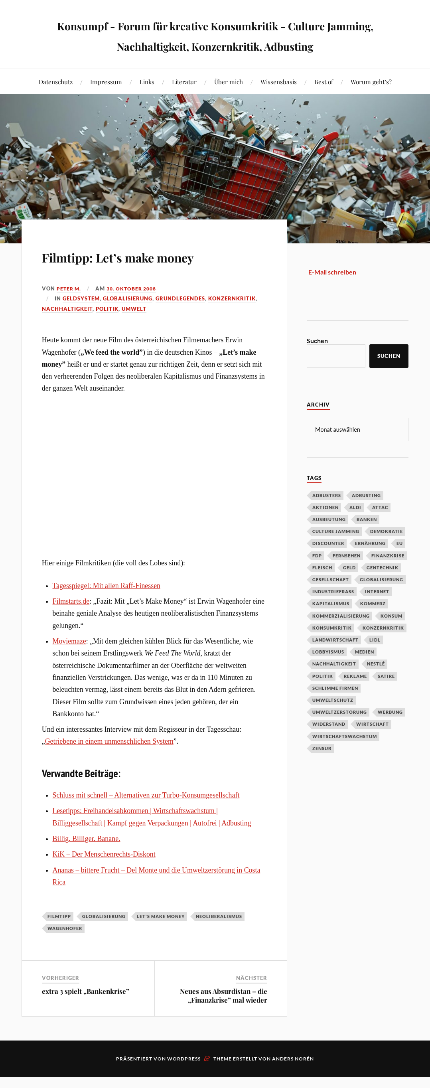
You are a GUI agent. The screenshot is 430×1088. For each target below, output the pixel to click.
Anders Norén (293, 1079)
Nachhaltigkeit (67, 329)
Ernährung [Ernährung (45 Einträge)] (370, 563)
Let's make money (161, 936)
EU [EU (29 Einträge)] (399, 563)
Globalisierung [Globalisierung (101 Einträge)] (381, 599)
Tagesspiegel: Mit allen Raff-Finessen (106, 606)
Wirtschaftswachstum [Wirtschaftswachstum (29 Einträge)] (344, 756)
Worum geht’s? (371, 102)
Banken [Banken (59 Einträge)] (367, 539)
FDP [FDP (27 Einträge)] (317, 575)
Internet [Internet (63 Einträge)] (377, 611)
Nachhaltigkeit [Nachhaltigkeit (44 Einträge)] (334, 683)
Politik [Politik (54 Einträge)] (322, 696)
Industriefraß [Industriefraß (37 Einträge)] (333, 611)
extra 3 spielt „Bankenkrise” (85, 1011)
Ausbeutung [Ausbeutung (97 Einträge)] (329, 539)
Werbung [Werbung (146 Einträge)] (390, 732)
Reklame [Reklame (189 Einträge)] (355, 696)
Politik (107, 329)
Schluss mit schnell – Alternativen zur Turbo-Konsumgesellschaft (146, 815)
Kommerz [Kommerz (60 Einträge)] (373, 623)
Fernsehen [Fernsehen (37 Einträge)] (347, 575)
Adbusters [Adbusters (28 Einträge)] (326, 515)
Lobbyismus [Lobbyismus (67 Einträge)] (328, 671)
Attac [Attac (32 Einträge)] (380, 527)
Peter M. (70, 309)
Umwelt (134, 329)
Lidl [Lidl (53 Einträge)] (375, 659)
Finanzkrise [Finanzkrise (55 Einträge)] (387, 575)
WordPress (184, 1079)
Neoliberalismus (219, 936)
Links (147, 102)
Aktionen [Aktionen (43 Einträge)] (325, 527)
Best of (323, 102)
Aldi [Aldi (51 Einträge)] (355, 527)
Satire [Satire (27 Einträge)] (386, 696)
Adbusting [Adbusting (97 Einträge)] (366, 515)
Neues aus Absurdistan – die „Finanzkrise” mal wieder (223, 1016)
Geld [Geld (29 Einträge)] (349, 587)
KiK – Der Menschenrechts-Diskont (104, 875)
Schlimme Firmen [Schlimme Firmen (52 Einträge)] (335, 708)
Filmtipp (59, 936)
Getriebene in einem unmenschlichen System (109, 762)
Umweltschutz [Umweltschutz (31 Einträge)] (332, 720)
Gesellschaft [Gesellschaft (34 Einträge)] (330, 599)
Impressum (106, 102)
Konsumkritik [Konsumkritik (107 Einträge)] (332, 647)
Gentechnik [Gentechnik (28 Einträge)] (382, 587)
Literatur (184, 102)
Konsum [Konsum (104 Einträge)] (391, 635)
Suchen (317, 361)
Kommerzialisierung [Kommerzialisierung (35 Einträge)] (341, 635)
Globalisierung (127, 319)
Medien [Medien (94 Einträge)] (364, 671)
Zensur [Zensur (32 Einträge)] (321, 768)
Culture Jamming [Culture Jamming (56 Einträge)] (335, 551)
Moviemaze (69, 661)
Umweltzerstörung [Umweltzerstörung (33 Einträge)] (339, 732)
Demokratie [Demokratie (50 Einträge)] (386, 551)
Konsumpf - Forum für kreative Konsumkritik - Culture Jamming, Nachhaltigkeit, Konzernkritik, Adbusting (215, 44)
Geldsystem (81, 319)
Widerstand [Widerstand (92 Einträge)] (328, 743)
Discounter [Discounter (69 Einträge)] (328, 563)
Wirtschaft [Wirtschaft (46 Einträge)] (372, 743)
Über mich (228, 102)
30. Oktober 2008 (135, 309)
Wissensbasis (278, 102)
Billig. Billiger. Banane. (86, 859)
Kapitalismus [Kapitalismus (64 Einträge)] (330, 623)
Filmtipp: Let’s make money (154, 275)
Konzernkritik (232, 319)
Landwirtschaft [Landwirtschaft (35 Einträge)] (335, 659)
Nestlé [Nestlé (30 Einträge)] (376, 683)
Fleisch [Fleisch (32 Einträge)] (322, 587)
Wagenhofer (64, 948)
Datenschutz (56, 102)
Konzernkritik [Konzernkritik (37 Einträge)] (383, 647)
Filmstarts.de (71, 622)
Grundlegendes (180, 319)
